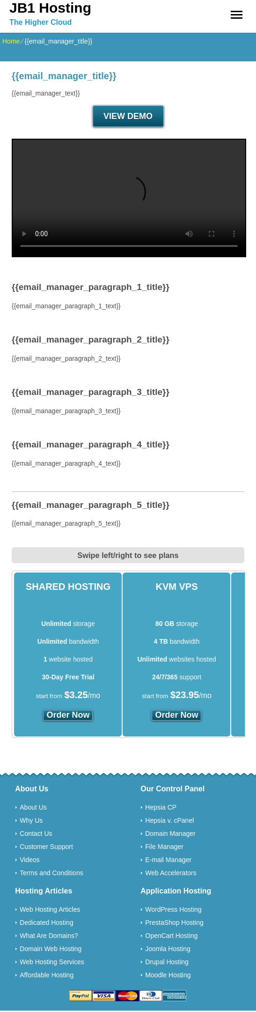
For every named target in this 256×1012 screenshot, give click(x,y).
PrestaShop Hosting (174, 922)
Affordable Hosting (46, 975)
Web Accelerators (170, 873)
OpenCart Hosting (171, 935)
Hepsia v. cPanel (169, 820)
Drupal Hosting (167, 962)
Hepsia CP (160, 807)
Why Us (31, 820)
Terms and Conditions (51, 873)
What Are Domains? (49, 935)
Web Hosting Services (52, 962)
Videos (30, 859)
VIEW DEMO (128, 116)
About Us (33, 807)
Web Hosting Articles (50, 909)
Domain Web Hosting (50, 948)
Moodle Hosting (167, 975)
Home (11, 41)
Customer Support (46, 846)
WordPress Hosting (173, 909)
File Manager (164, 846)
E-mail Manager (168, 859)
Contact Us (36, 833)
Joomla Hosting (167, 948)
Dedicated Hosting (46, 922)
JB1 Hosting (50, 7)
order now (67, 715)
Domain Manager (170, 833)
